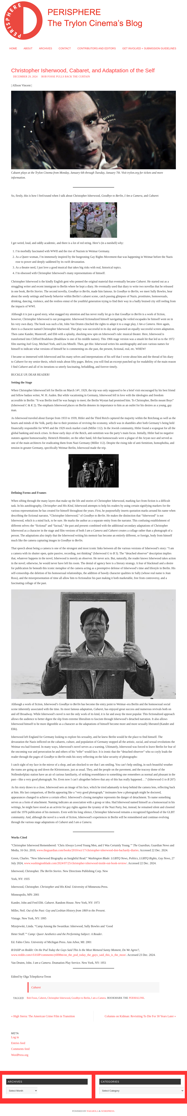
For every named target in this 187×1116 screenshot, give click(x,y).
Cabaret (36, 987)
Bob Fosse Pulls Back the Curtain (65, 76)
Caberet (42, 998)
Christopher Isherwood (58, 998)
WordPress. (108, 1111)
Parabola (92, 1111)
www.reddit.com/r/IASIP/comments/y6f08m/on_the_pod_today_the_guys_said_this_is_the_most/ (68, 954)
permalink (136, 998)
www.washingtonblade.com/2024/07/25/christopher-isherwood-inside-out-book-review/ (75, 863)
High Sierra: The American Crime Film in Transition (43, 1016)
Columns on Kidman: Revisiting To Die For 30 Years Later (140, 1016)
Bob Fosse (32, 998)
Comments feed (20, 1048)
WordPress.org (19, 1054)
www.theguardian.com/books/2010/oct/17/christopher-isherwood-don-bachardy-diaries (88, 850)
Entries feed (18, 1043)
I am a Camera (98, 998)
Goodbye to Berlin (80, 998)
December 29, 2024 (25, 76)
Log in (15, 1037)
